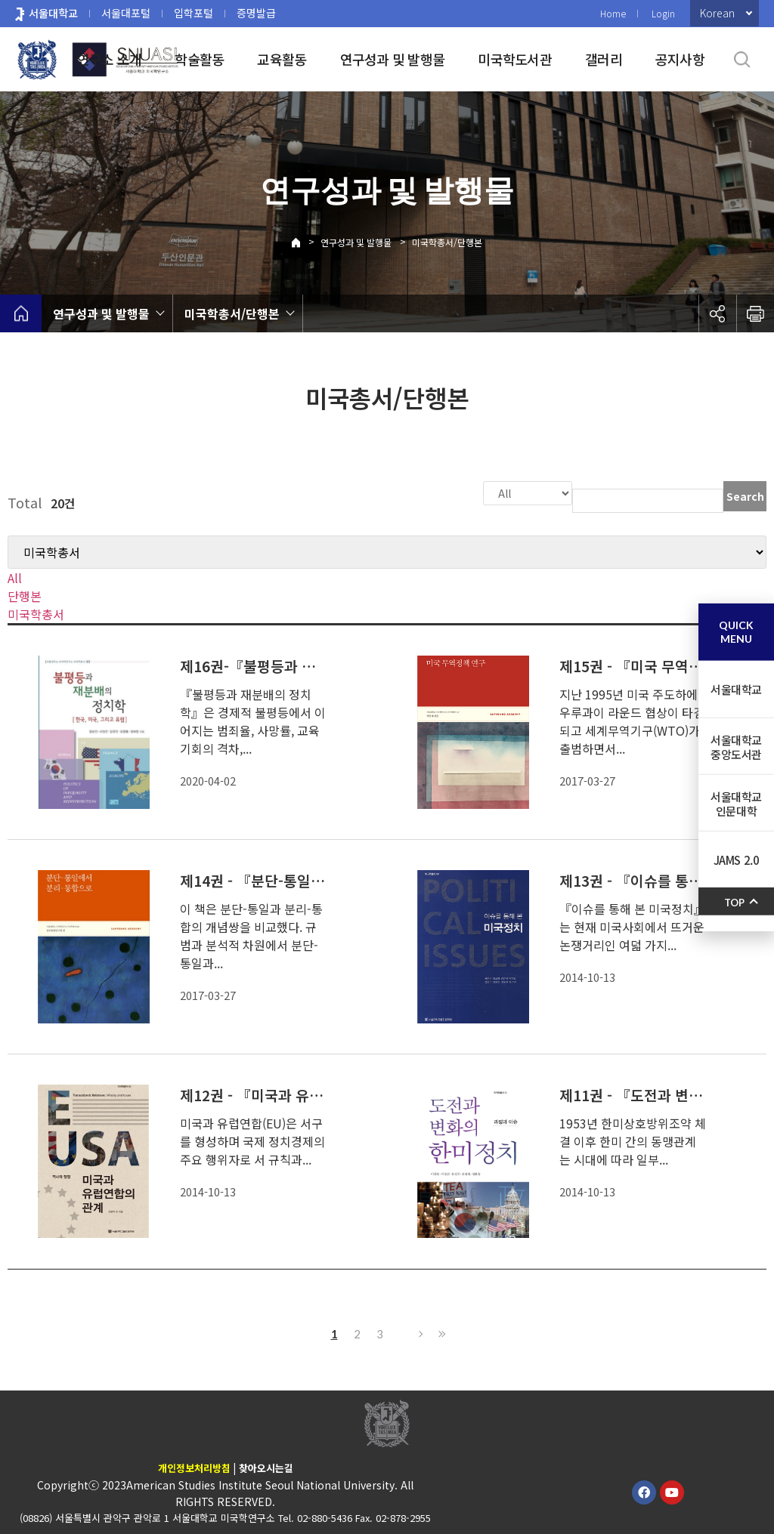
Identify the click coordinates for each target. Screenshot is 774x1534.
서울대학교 (53, 12)
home (21, 313)
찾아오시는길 (266, 1466)
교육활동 (281, 59)
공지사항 (679, 59)
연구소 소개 (109, 59)
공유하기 (717, 313)
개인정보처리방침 (194, 1466)
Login (663, 13)
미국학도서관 (515, 59)
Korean (717, 12)
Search (745, 496)
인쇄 (755, 313)
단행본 (25, 594)
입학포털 (193, 12)
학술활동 (199, 59)
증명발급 (256, 12)
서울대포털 (125, 12)
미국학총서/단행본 (447, 242)
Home (613, 13)
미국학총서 (36, 612)
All (15, 576)
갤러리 (603, 59)
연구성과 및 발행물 (392, 59)
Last (440, 1332)
